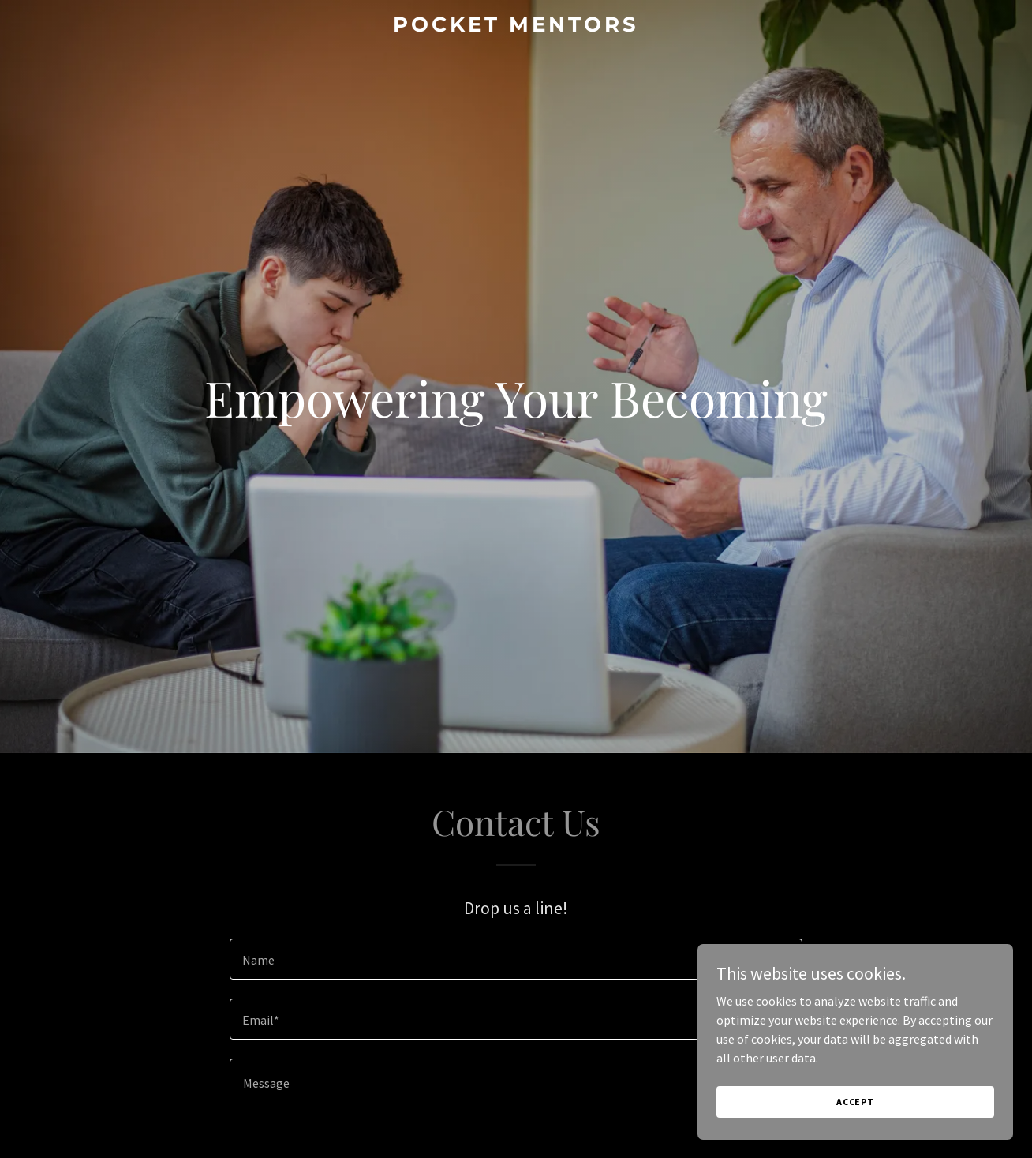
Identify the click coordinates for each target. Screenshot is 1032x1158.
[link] (516, 27)
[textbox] (516, 959)
